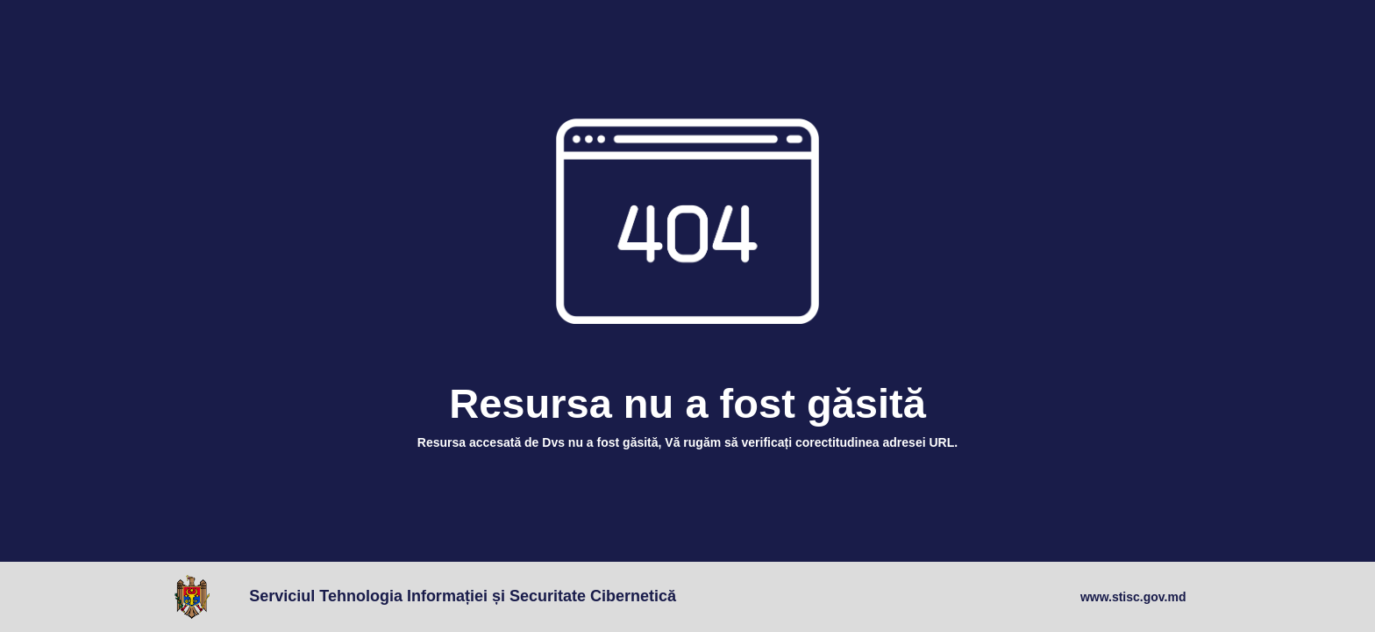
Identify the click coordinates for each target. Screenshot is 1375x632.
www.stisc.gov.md (1133, 597)
